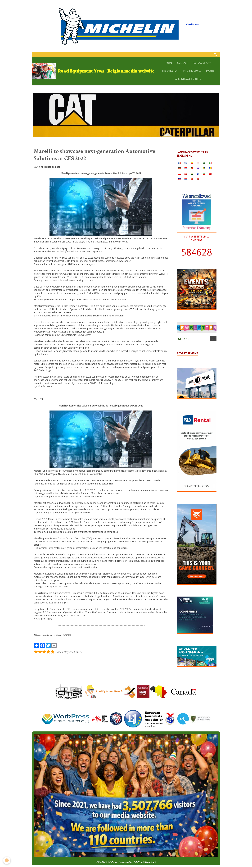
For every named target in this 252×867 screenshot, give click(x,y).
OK (213, 338)
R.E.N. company (202, 62)
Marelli (50, 386)
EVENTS (210, 70)
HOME (169, 62)
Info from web (192, 70)
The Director (170, 70)
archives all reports (188, 78)
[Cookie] (6, 860)
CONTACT (182, 62)
